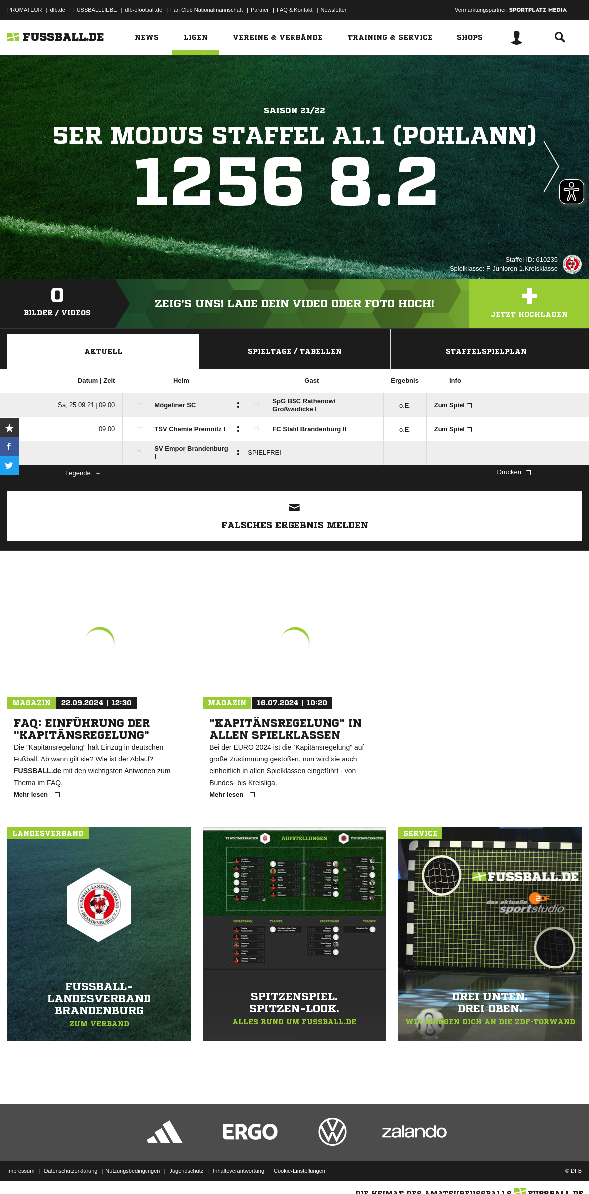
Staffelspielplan (486, 351)
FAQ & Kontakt (295, 10)
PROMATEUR (24, 10)
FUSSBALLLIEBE (95, 10)
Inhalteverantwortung (238, 1171)
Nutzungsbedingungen (132, 1171)
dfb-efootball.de (143, 10)
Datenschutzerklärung (70, 1171)
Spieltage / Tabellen (295, 351)
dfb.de (57, 10)
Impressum (20, 1171)
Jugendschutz (186, 1171)
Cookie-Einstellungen (299, 1171)
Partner (260, 10)
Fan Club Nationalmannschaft (206, 10)
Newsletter (334, 10)
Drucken (514, 472)
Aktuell (103, 351)
